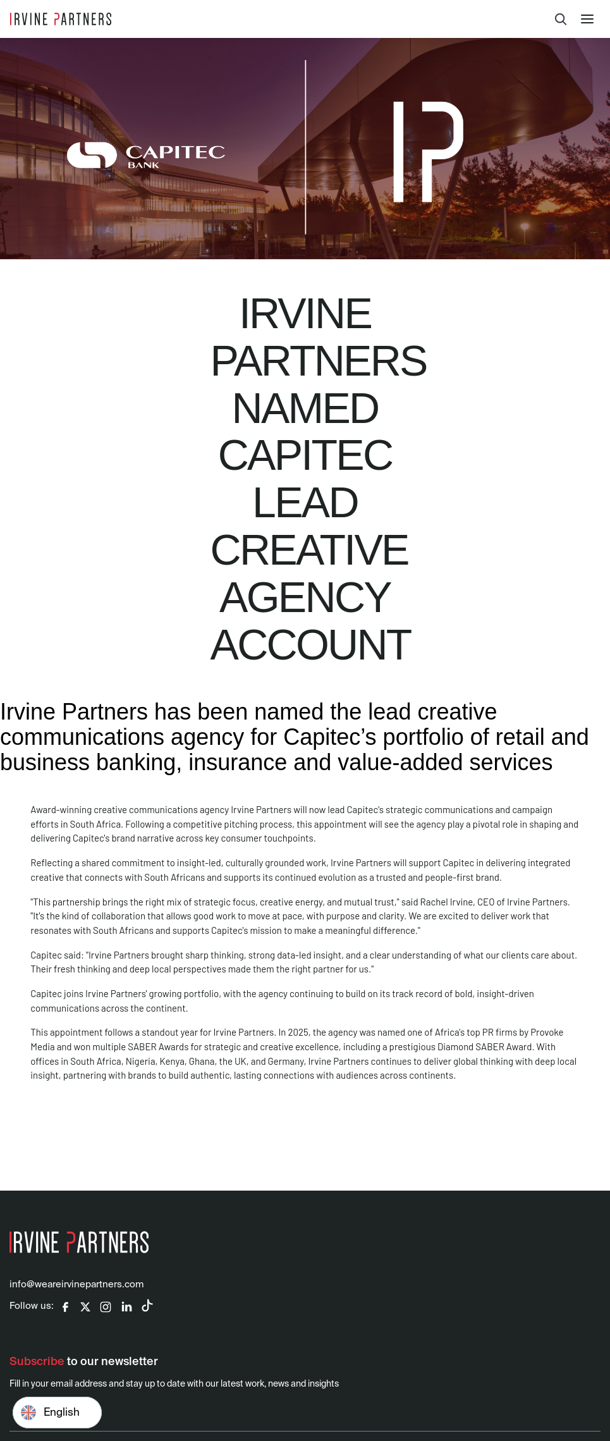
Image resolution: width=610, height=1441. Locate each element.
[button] (590, 19)
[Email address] (305, 1415)
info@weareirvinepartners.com (76, 1284)
